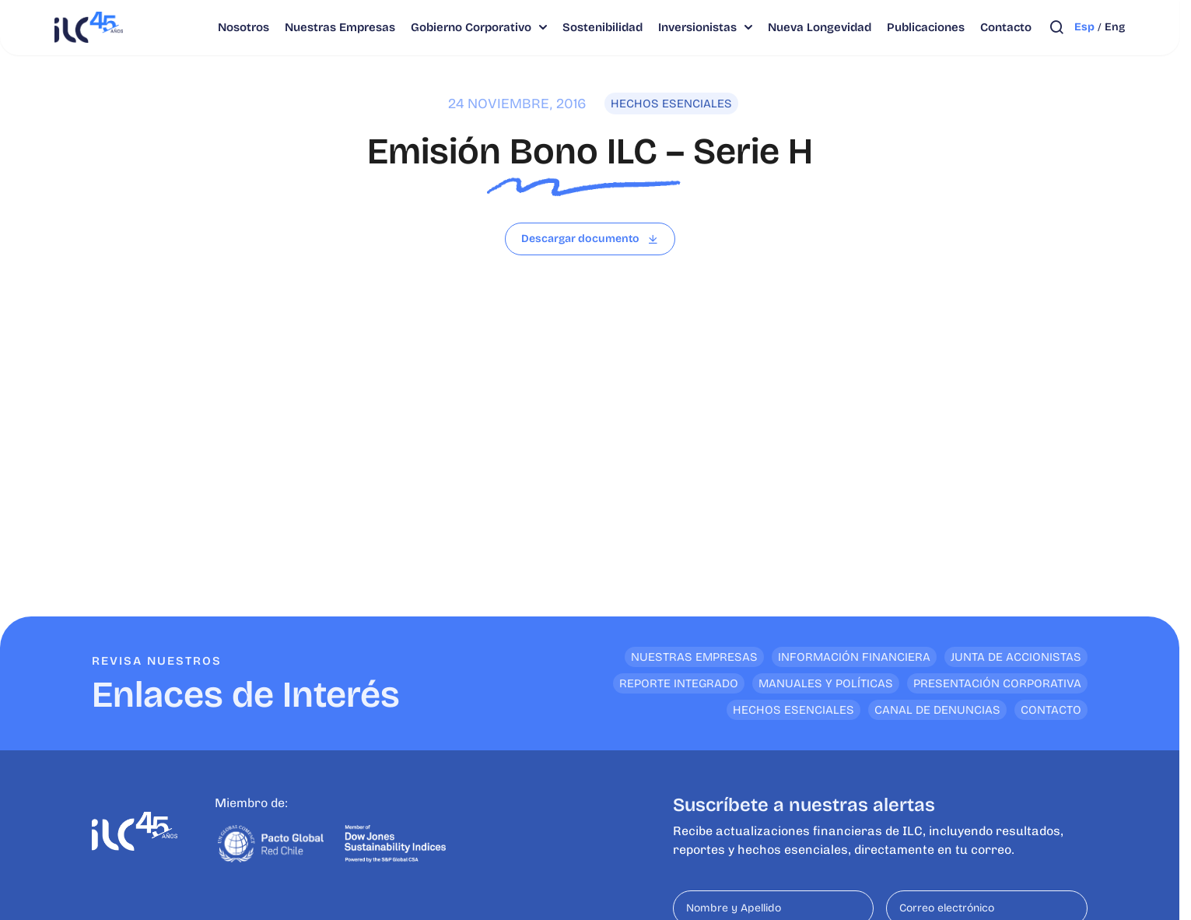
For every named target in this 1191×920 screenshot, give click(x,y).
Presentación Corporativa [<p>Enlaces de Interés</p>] (997, 683)
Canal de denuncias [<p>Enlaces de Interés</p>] (937, 710)
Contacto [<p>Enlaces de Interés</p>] (1051, 710)
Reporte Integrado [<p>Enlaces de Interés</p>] (678, 683)
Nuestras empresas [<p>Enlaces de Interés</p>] (694, 657)
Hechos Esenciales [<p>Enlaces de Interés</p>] (793, 710)
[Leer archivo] (590, 239)
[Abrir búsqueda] (1057, 27)
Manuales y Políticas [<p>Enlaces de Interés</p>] (825, 683)
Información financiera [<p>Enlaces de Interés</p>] (854, 657)
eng (1115, 26)
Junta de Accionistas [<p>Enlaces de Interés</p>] (1016, 657)
